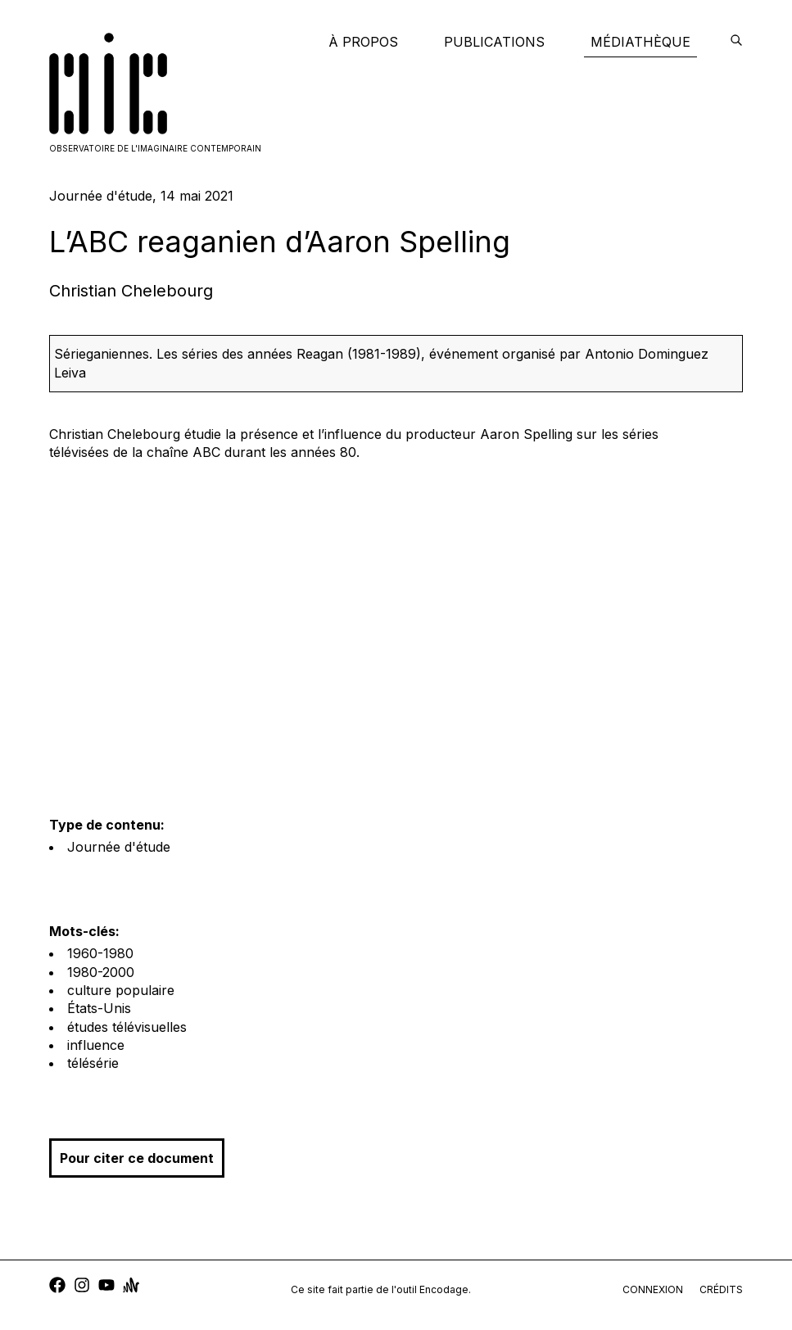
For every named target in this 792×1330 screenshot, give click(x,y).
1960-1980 (100, 953)
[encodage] (736, 42)
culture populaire (120, 990)
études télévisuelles (127, 1027)
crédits (721, 1289)
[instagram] (82, 1287)
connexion (652, 1289)
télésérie (93, 1063)
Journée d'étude (118, 847)
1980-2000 (100, 972)
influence (95, 1045)
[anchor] (131, 1287)
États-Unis (99, 1008)
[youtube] (106, 1287)
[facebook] (57, 1287)
